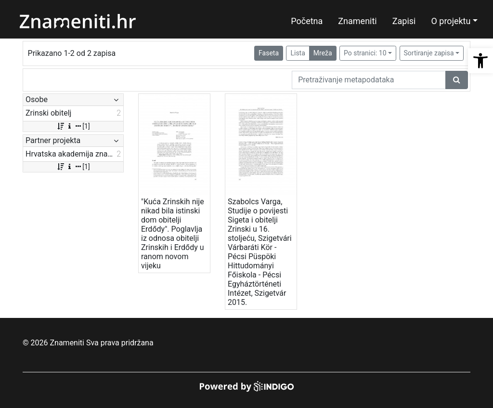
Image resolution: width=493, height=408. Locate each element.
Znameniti (357, 21)
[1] (73, 126)
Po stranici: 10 (365, 53)
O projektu (450, 21)
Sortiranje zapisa (429, 53)
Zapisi (404, 21)
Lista (297, 53)
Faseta (269, 53)
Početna (307, 21)
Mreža (322, 53)
